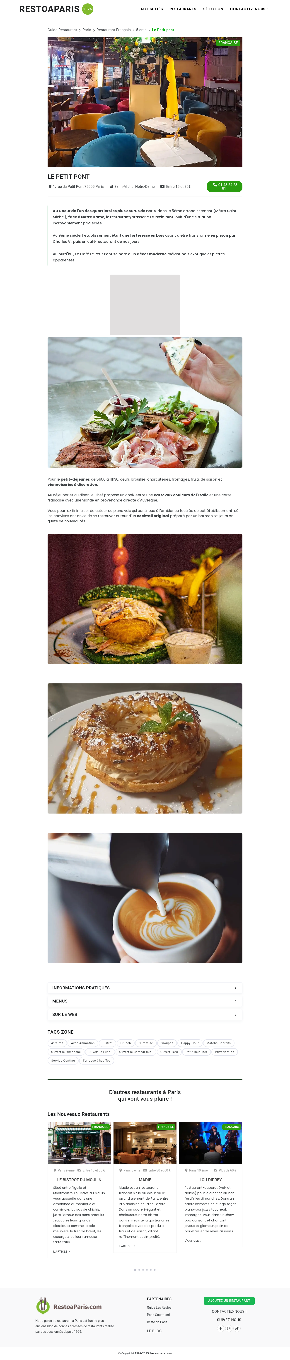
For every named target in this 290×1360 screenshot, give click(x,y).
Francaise (228, 43)
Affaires (57, 1043)
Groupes (167, 1043)
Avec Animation (83, 1043)
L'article (61, 1251)
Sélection (213, 9)
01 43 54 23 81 (225, 187)
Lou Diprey (211, 1179)
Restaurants (183, 9)
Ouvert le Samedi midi (136, 1052)
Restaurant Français (114, 30)
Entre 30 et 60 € (157, 1170)
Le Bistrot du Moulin (79, 1179)
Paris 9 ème (64, 1170)
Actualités (151, 9)
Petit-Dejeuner (196, 1052)
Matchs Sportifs (219, 1043)
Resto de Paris (157, 1322)
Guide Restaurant (62, 30)
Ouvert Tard (169, 1052)
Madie (145, 1179)
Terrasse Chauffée (97, 1060)
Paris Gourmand (158, 1315)
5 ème (141, 30)
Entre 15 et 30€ (175, 186)
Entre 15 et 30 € (91, 1170)
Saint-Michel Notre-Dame (132, 186)
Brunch (125, 1043)
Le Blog (154, 1331)
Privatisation (224, 1052)
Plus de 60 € (225, 1170)
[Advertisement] (145, 304)
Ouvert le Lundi (100, 1052)
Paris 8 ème (129, 1170)
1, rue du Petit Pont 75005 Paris (76, 186)
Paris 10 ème (196, 1170)
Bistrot (107, 1043)
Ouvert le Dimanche (66, 1052)
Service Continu (63, 1060)
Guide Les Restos (159, 1307)
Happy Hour (190, 1043)
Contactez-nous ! (249, 9)
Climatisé (146, 1043)
